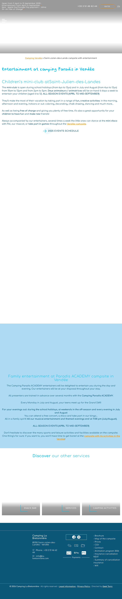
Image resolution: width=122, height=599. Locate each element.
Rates (107, 6)
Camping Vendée (33, 58)
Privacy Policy (83, 587)
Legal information (67, 587)
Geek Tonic (108, 587)
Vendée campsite (76, 124)
